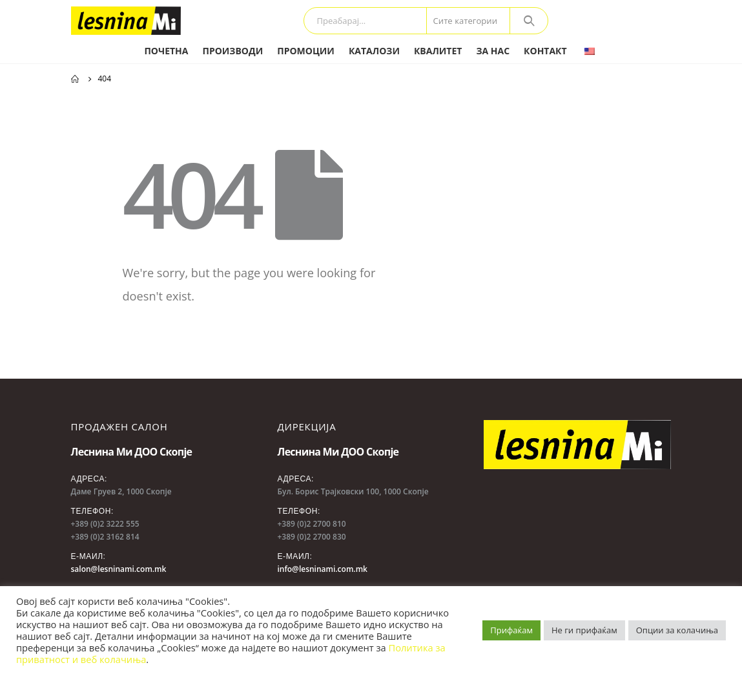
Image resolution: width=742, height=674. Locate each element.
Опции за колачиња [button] (677, 630)
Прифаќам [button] (511, 630)
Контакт (545, 51)
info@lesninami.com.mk (322, 568)
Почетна (166, 51)
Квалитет (438, 51)
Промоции (306, 51)
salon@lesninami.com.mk (119, 568)
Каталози (374, 51)
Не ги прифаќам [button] (584, 630)
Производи (232, 51)
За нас (493, 51)
